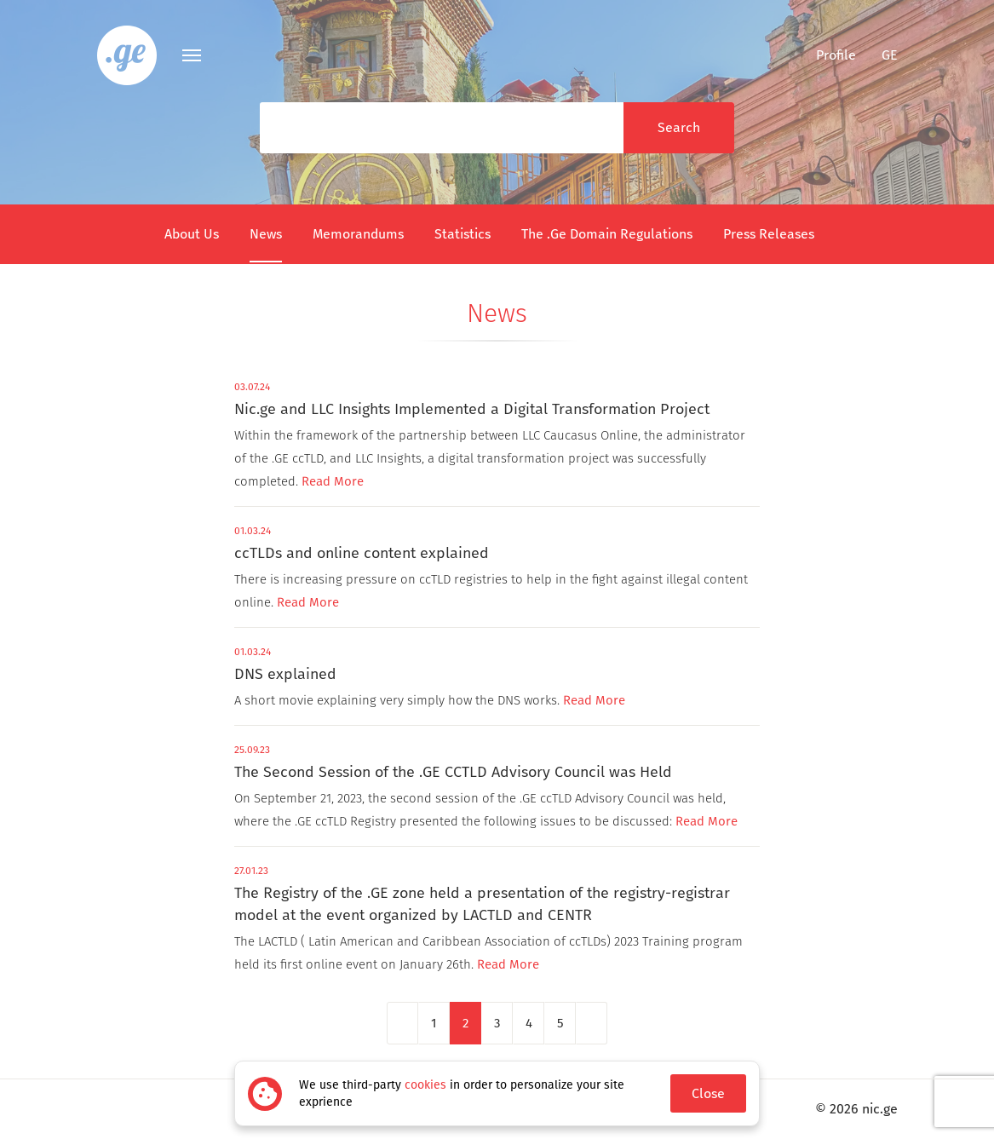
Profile (825, 55)
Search (679, 127)
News (266, 234)
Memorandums (358, 234)
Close (708, 1093)
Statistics (462, 234)
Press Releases (768, 234)
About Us (191, 234)
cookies (425, 1085)
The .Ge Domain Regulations (606, 234)
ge (890, 55)
